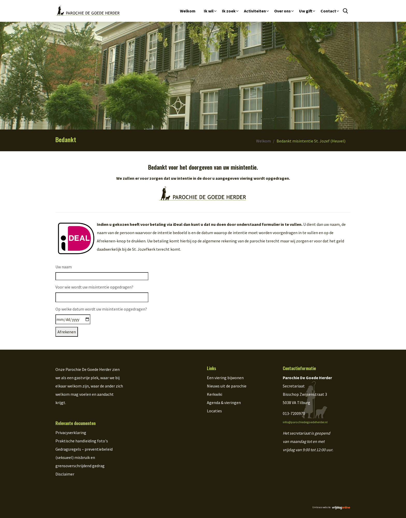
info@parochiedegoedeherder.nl (305, 422)
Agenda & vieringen (224, 402)
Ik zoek (229, 10)
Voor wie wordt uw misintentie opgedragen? (94, 287)
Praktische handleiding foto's (81, 440)
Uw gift (305, 10)
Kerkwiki (214, 394)
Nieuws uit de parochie (227, 385)
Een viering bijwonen (225, 377)
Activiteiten (255, 10)
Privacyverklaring (70, 432)
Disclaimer (64, 474)
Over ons (282, 10)
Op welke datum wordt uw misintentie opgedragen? (101, 309)
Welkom (187, 10)
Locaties (214, 410)
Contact (328, 10)
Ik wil (209, 10)
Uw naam (63, 266)
